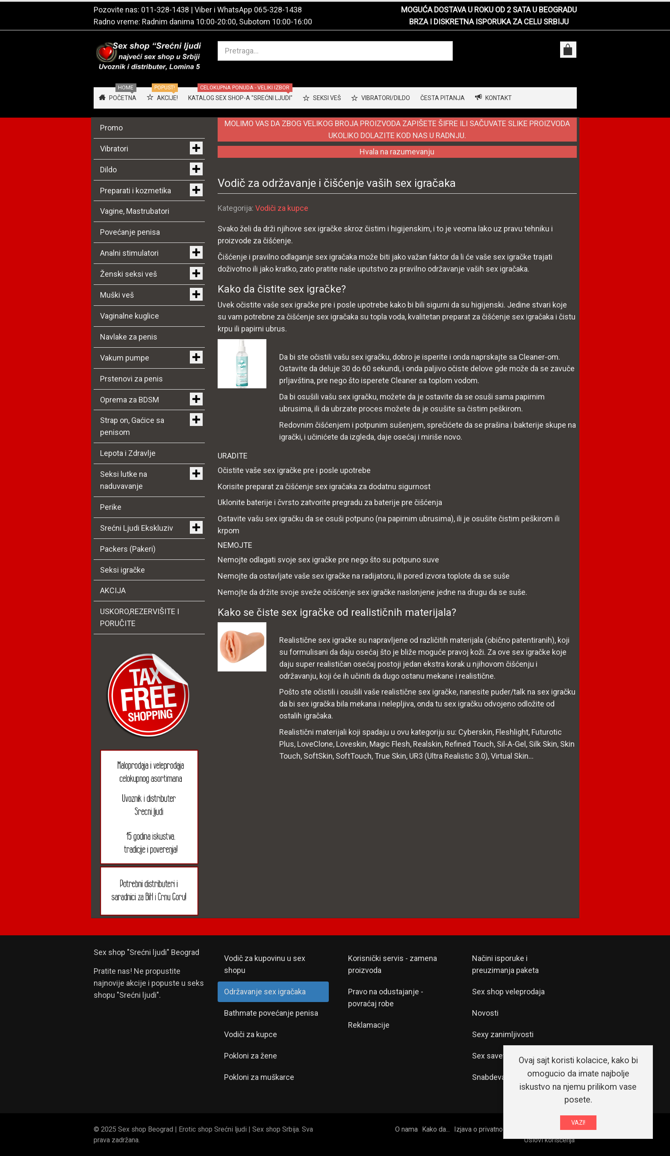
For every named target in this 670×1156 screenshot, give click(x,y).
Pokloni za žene (250, 1055)
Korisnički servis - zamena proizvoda (392, 964)
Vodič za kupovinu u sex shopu (264, 964)
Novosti (485, 1012)
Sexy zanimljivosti (503, 1034)
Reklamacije (369, 1024)
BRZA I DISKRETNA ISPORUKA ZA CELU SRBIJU (489, 21)
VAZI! (578, 1124)
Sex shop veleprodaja (508, 991)
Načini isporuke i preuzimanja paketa (505, 964)
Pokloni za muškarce (259, 1077)
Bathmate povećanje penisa (271, 1012)
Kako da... (436, 1129)
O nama (406, 1129)
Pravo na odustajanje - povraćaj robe (385, 997)
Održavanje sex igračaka (265, 991)
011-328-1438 (165, 9)
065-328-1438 (278, 9)
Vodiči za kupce (281, 208)
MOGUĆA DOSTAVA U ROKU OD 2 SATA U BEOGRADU (489, 9)
